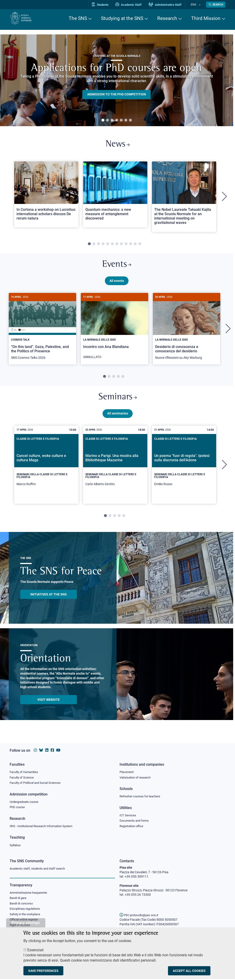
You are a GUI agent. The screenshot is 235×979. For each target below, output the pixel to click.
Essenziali (35, 950)
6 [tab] (125, 120)
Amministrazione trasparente (30, 893)
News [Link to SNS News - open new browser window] (117, 145)
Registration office (132, 826)
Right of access (20, 927)
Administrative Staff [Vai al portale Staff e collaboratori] (169, 4)
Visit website (48, 705)
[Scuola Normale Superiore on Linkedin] (46, 748)
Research (167, 18)
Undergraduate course (26, 801)
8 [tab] (121, 245)
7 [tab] (130, 120)
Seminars (117, 402)
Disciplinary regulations (26, 910)
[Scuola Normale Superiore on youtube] (58, 748)
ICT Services (128, 814)
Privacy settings (26, 923)
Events (116, 267)
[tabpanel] (116, 80)
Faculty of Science (22, 776)
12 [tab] (139, 245)
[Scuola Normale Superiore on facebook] (52, 748)
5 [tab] (121, 120)
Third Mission (206, 18)
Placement (127, 770)
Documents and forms (135, 820)
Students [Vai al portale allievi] (105, 4)
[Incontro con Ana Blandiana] (114, 331)
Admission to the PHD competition (116, 94)
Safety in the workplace (26, 915)
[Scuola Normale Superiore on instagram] (35, 748)
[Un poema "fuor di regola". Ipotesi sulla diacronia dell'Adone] (184, 470)
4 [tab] (116, 120)
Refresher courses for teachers (141, 795)
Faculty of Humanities (25, 770)
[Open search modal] (215, 5)
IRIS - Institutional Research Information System (44, 826)
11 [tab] (135, 245)
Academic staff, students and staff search (39, 869)
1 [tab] (103, 120)
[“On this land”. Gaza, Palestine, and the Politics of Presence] (42, 332)
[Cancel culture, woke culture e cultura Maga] (46, 470)
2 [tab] (107, 120)
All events (116, 284)
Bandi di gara (19, 899)
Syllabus (16, 845)
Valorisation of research (137, 776)
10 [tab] (130, 245)
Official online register (25, 921)
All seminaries (117, 418)
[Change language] (199, 4)
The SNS (78, 18)
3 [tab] (112, 120)
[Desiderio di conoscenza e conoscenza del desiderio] (186, 332)
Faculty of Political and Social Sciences (37, 782)
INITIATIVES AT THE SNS (48, 599)
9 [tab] (126, 245)
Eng (195, 4)
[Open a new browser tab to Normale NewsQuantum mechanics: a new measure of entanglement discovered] (115, 196)
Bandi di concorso (22, 904)
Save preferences (43, 971)
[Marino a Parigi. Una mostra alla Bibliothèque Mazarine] (115, 470)
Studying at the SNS (122, 18)
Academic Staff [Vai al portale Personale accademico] (133, 4)
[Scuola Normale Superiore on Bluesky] (41, 748)
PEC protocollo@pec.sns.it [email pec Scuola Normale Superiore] (141, 915)
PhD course (18, 806)
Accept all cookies (189, 971)
